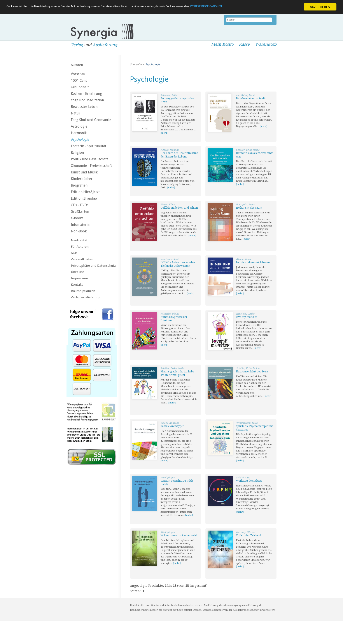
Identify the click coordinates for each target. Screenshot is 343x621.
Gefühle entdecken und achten (179, 207)
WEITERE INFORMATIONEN (262, 7)
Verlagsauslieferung (85, 297)
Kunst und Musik (84, 172)
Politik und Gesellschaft (89, 159)
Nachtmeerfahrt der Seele (252, 371)
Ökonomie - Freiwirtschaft (91, 166)
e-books (77, 218)
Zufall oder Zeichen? (248, 535)
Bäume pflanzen (83, 291)
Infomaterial (81, 225)
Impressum (79, 278)
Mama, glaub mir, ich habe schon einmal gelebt (177, 373)
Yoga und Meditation (87, 100)
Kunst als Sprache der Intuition (174, 318)
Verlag (77, 45)
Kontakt (77, 285)
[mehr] (164, 132)
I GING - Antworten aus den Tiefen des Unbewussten (178, 264)
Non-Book (79, 231)
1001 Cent (79, 80)
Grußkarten (80, 211)
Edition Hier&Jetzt (85, 192)
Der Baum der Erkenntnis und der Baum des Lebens (179, 155)
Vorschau (78, 74)
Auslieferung (105, 45)
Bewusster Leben (84, 107)
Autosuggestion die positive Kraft (177, 100)
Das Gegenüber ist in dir (251, 98)
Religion (77, 152)
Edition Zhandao (84, 198)
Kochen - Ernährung (86, 94)
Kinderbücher (82, 179)
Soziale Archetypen (172, 426)
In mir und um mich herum (253, 262)
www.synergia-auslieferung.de (244, 605)
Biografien (79, 185)
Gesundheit (80, 87)
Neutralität (79, 240)
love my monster (246, 316)
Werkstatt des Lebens (249, 480)
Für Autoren (80, 247)
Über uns (77, 272)
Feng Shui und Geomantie (91, 120)
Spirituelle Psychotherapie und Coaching (254, 428)
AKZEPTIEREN (320, 7)
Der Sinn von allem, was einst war (254, 155)
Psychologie (80, 139)
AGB (74, 253)
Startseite (136, 64)
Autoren (77, 65)
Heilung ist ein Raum (249, 207)
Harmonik (79, 133)
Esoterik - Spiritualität (88, 146)
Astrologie (79, 126)
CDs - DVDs (79, 205)
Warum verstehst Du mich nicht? (177, 482)
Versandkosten (82, 259)
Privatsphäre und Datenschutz (93, 266)
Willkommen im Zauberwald (179, 535)
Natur (75, 113)
